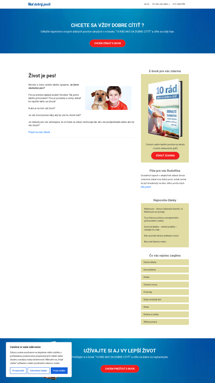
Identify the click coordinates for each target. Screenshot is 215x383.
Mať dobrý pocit (39, 4)
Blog (146, 4)
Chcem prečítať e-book (120, 368)
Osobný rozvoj (150, 284)
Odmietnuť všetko (38, 370)
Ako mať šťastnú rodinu (155, 241)
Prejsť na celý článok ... (40, 132)
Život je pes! (42, 76)
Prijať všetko (59, 370)
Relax (146, 307)
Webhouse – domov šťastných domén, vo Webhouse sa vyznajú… (163, 210)
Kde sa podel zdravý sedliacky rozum (161, 236)
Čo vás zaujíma (161, 4)
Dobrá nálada (150, 262)
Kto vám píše (179, 4)
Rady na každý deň (152, 299)
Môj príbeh (146, 187)
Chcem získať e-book (107, 43)
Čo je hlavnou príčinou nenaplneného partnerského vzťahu (161, 219)
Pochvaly (148, 292)
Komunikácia (150, 270)
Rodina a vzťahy (151, 314)
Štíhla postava (150, 322)
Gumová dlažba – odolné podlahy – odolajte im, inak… (160, 228)
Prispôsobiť (18, 370)
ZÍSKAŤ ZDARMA (165, 155)
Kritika (146, 277)
